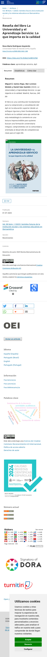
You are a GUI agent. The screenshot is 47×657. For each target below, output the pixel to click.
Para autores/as (10, 384)
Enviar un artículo (13, 339)
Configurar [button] (28, 649)
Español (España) (11, 354)
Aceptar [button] (28, 640)
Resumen (8, 70)
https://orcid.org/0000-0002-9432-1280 (15, 51)
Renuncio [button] (28, 644)
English (7, 361)
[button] (8, 306)
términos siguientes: (24, 277)
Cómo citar (31, 70)
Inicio (5, 8)
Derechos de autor (11, 450)
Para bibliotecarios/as (12, 387)
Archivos (13, 8)
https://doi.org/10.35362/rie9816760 (22, 58)
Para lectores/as (10, 380)
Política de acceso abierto (14, 447)
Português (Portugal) (12, 365)
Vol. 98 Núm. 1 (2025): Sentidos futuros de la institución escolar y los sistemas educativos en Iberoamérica (23, 12)
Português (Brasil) (11, 357)
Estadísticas (20, 70)
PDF (7, 201)
